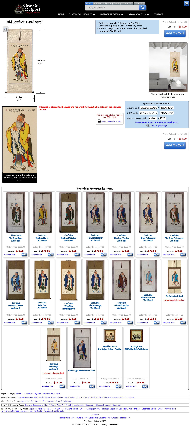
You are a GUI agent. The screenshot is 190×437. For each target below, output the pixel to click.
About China (36, 401)
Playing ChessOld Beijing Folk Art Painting (136, 347)
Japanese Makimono (55, 409)
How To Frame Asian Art (54, 405)
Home (61, 14)
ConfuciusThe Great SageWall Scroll (42, 238)
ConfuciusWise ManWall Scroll (42, 305)
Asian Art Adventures (64, 401)
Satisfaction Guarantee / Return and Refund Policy (109, 418)
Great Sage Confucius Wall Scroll (81, 370)
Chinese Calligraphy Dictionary (108, 405)
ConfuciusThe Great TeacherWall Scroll (95, 238)
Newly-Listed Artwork (51, 393)
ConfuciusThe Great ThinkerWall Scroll (15, 306)
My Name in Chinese (10, 411)
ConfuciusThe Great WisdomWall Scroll (68, 238)
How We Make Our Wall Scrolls (30, 397)
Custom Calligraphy (82, 14)
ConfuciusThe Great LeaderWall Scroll (148, 298)
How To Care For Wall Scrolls (89, 397)
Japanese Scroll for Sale (54, 411)
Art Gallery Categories (32, 393)
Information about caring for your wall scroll (156, 122)
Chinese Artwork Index (167, 409)
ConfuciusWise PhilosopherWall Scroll (121, 305)
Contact (158, 14)
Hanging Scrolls (71, 409)
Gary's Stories (48, 401)
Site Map (95, 414)
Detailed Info (9, 255)
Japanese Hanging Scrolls (31, 411)
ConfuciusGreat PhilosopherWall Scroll (148, 238)
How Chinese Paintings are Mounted (60, 397)
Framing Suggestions (34, 405)
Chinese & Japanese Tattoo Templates (118, 397)
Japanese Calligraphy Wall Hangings (125, 409)
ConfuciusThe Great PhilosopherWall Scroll (174, 238)
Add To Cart (175, 33)
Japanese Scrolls (149, 409)
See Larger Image (156, 125)
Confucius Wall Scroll (174, 296)
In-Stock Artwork (112, 14)
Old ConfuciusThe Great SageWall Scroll (15, 238)
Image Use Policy (67, 418)
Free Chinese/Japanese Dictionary (80, 405)
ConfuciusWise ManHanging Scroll (68, 306)
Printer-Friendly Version (109, 121)
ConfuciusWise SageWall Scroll (53, 367)
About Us (25, 401)
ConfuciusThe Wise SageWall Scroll (95, 305)
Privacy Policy (81, 418)
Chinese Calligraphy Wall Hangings (94, 409)
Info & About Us (138, 14)
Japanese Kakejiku (37, 409)
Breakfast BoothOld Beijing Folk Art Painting (110, 347)
